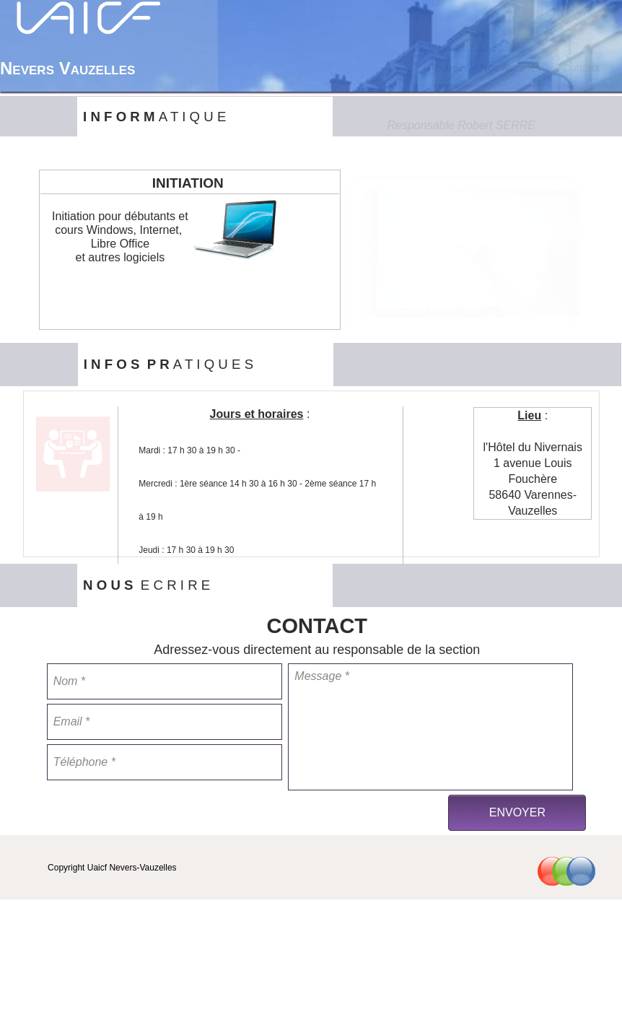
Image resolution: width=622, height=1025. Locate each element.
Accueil (445, 68)
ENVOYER (517, 812)
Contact (581, 68)
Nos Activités (511, 68)
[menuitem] (445, 68)
